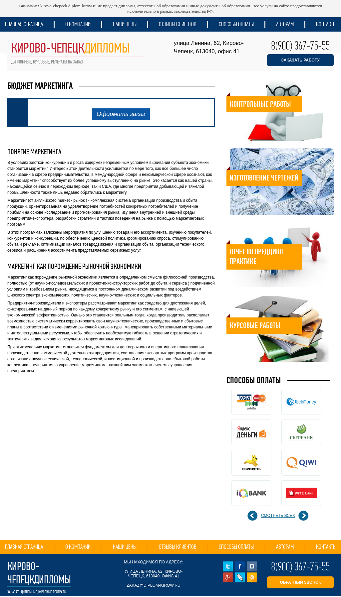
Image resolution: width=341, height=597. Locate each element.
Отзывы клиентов (177, 24)
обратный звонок (300, 582)
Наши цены (125, 24)
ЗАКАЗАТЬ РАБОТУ (300, 60)
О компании (78, 24)
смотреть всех (278, 515)
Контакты (326, 24)
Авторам (285, 24)
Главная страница (24, 24)
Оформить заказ (121, 114)
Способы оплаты (236, 24)
